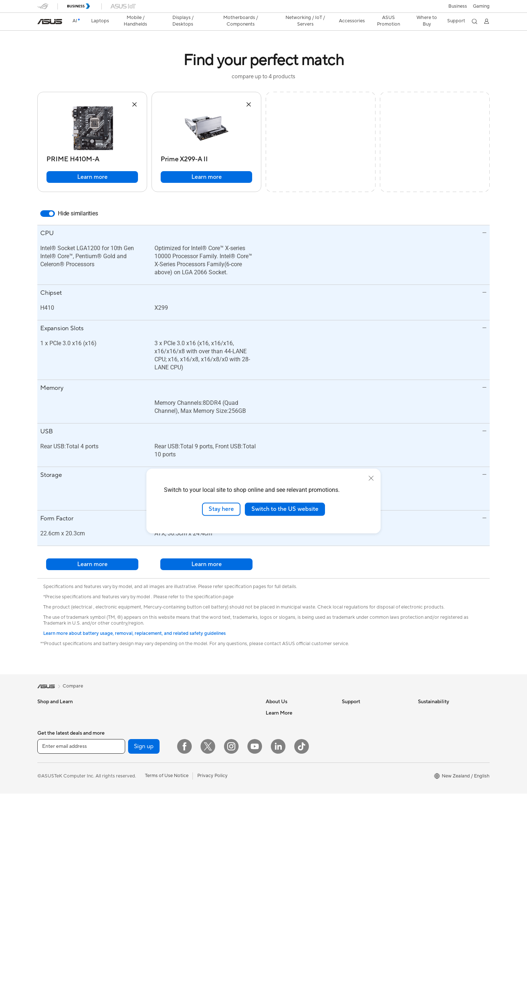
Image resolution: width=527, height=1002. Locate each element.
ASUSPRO (277, 856)
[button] (481, 6)
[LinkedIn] (278, 955)
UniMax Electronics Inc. (291, 800)
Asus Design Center (287, 845)
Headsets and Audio (210, 840)
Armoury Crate (282, 911)
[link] (49, 21)
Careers (274, 724)
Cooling (121, 790)
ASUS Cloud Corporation (293, 778)
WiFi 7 (195, 724)
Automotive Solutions (289, 867)
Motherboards (129, 768)
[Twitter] (208, 955)
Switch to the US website (284, 509)
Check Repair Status (364, 713)
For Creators (51, 746)
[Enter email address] (81, 955)
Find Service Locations (366, 724)
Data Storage (127, 834)
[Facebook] (184, 955)
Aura (271, 921)
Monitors (47, 823)
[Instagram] (231, 955)
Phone (44, 790)
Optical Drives (128, 823)
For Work (47, 735)
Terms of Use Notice (166, 984)
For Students (51, 757)
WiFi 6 (195, 735)
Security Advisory (361, 768)
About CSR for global (289, 757)
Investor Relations (285, 746)
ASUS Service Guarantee (369, 811)
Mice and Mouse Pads (212, 829)
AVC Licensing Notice (289, 878)
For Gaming (50, 768)
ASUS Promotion (387, 21)
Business (457, 6)
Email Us (351, 746)
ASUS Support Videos (366, 778)
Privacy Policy (212, 984)
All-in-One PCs (129, 713)
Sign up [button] (144, 954)
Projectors (48, 834)
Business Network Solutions (218, 774)
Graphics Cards (130, 779)
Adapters (198, 785)
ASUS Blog (278, 889)
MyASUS (352, 789)
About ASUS (279, 713)
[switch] (47, 213)
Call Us (349, 757)
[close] (371, 478)
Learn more (92, 177)
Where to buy (280, 900)
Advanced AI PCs (284, 834)
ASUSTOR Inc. (281, 789)
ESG (422, 713)
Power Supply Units (134, 801)
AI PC (272, 823)
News (272, 735)
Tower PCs (124, 724)
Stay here (221, 509)
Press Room (279, 768)
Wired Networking (208, 796)
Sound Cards (127, 812)
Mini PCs (122, 746)
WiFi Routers (202, 746)
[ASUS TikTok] (301, 955)
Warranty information (365, 800)
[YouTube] (254, 955)
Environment (431, 724)
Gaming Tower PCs (133, 735)
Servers (196, 807)
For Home (48, 724)
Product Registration (364, 735)
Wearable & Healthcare (62, 801)
